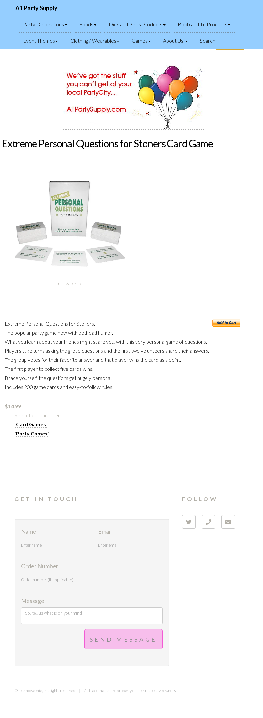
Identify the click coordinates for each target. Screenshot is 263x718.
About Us (175, 41)
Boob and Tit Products (204, 24)
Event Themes (40, 41)
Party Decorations (45, 24)
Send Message (123, 639)
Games (141, 41)
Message (32, 601)
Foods (87, 24)
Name (28, 532)
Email (105, 532)
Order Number (39, 566)
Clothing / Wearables (94, 41)
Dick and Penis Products (137, 24)
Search (207, 41)
